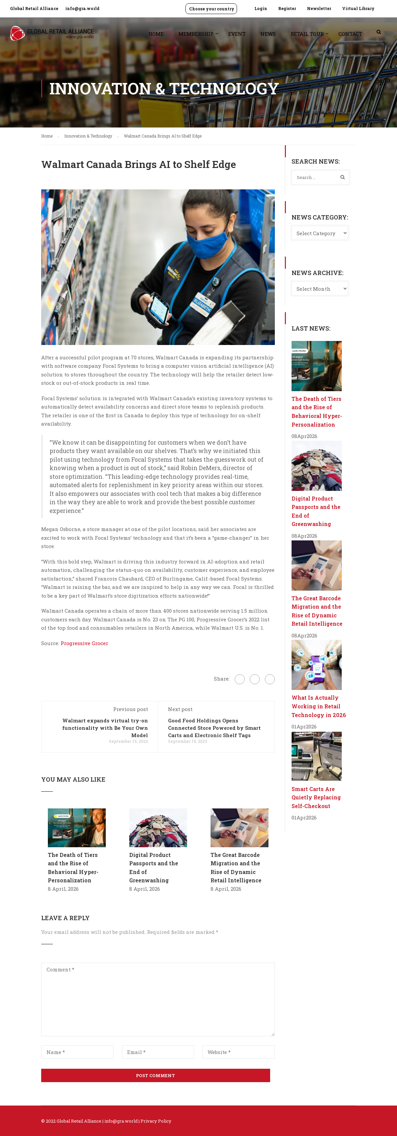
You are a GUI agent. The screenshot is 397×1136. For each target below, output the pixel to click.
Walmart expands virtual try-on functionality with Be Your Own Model (105, 727)
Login (260, 8)
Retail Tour (307, 33)
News (268, 33)
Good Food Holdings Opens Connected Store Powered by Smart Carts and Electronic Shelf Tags (214, 727)
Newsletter (319, 8)
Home (156, 33)
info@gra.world (82, 8)
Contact (350, 33)
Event (237, 33)
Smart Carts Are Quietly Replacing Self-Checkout (316, 797)
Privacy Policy (156, 1121)
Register (287, 8)
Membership (196, 33)
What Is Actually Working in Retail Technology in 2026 (319, 706)
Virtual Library (358, 8)
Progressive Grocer (84, 643)
